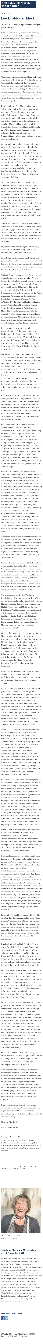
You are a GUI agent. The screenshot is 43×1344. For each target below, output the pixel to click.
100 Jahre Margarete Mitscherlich (16, 4)
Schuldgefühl (21, 1148)
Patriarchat (12, 1148)
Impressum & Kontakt (9, 1336)
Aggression (14, 1140)
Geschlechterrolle (29, 1140)
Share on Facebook (3, 1318)
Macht (35, 1143)
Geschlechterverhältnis (8, 1143)
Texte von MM (15, 1137)
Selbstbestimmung (32, 1148)
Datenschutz (23, 1336)
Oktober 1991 (5, 13)
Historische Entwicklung (25, 1143)
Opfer (7, 1148)
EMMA (9, 1127)
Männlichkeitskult (7, 1145)
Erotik (21, 1140)
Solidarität (4, 1151)
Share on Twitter (6, 1318)
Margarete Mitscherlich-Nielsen (24, 1145)
